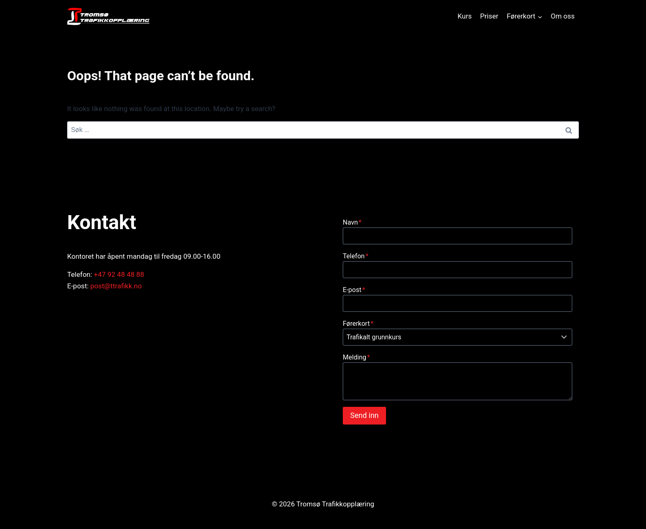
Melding (356, 357)
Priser (489, 16)
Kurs (465, 16)
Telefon (355, 256)
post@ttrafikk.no (116, 286)
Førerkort (358, 323)
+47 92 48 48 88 (119, 274)
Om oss (563, 16)
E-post (354, 290)
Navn (352, 222)
